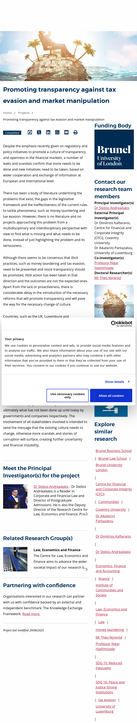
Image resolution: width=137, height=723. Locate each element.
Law (101, 622)
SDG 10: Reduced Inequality (109, 665)
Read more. (31, 614)
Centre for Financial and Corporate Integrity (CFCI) (114, 489)
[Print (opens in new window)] (75, 133)
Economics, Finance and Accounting (111, 568)
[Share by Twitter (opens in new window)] (39, 133)
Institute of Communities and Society (109, 590)
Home (7, 113)
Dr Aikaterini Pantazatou (105, 518)
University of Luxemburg (105, 709)
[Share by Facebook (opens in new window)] (29, 133)
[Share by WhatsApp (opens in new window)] (57, 133)
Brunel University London (109, 467)
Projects (24, 113)
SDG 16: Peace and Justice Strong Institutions (110, 687)
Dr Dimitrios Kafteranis (113, 536)
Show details (114, 381)
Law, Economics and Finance (111, 612)
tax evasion (107, 700)
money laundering (110, 629)
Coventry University (111, 509)
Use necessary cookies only (67, 395)
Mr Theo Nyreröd (107, 278)
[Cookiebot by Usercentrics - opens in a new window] (114, 324)
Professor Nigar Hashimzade (108, 646)
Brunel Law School (112, 458)
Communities (108, 501)
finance (104, 578)
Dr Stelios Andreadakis (111, 208)
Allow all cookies (111, 395)
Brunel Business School (114, 450)
